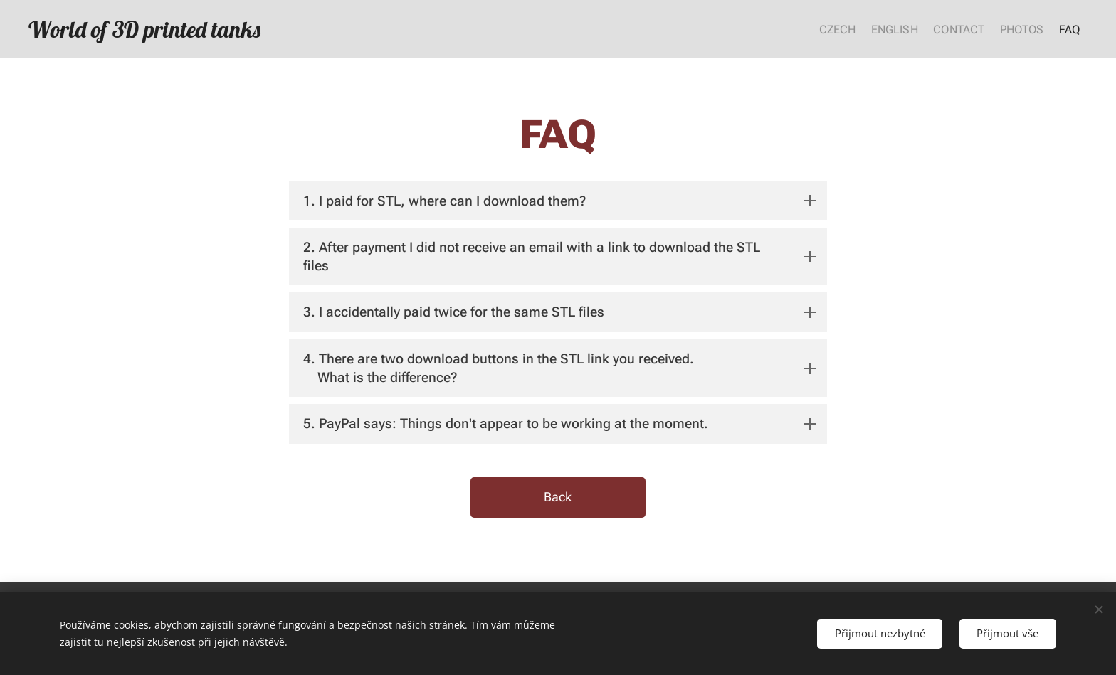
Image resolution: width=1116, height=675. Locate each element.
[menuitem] (801, 29)
